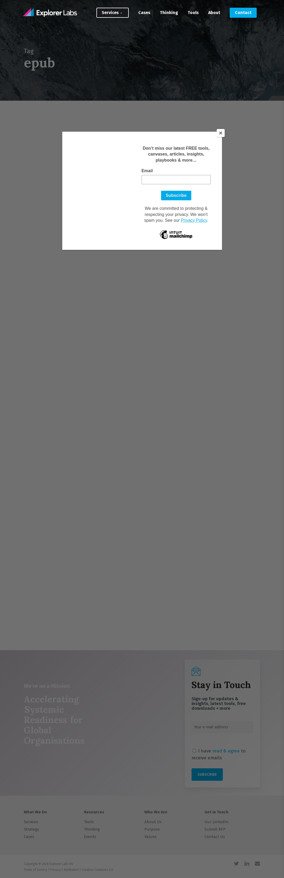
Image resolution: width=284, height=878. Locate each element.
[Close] (221, 133)
